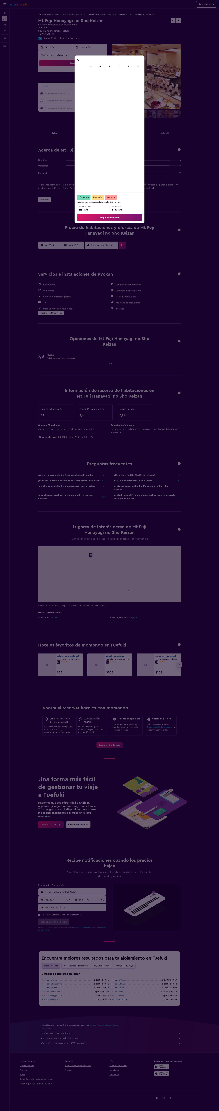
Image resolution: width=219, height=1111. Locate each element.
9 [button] (105, 80)
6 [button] (84, 80)
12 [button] (78, 87)
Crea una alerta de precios (163, 727)
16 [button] (105, 87)
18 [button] (71, 94)
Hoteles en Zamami (123, 1000)
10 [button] (64, 87)
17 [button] (65, 94)
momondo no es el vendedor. (116, 1033)
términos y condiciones (88, 927)
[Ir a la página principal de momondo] (19, 4)
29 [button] (98, 100)
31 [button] (65, 107)
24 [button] (64, 100)
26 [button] (78, 100)
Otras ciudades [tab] (56, 966)
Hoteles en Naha (122, 984)
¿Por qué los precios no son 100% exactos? (116, 1043)
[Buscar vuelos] (4, 13)
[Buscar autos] (4, 24)
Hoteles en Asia (65, 14)
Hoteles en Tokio (54, 980)
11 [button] (71, 87)
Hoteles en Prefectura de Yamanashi (104, 14)
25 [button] (71, 100)
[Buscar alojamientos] (4, 19)
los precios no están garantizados (110, 1025)
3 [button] (64, 80)
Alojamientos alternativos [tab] (81, 966)
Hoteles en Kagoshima (57, 984)
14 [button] (91, 87)
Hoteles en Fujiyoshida (57, 996)
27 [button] (85, 100)
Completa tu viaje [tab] (129, 966)
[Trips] (4, 38)
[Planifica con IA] (4, 30)
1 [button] (98, 73)
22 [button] (98, 94)
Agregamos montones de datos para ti (116, 1038)
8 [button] (98, 80)
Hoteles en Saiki (122, 988)
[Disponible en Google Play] (171, 1066)
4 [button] (71, 80)
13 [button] (85, 87)
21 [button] (91, 94)
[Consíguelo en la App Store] (171, 1073)
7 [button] (91, 80)
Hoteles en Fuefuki (129, 14)
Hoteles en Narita (122, 996)
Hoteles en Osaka (122, 980)
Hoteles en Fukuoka (56, 992)
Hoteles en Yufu (122, 992)
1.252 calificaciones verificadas (71, 38)
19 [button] (78, 94)
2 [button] (105, 73)
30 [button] (105, 100)
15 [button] (98, 87)
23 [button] (105, 94)
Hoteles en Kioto (54, 988)
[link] (114, 745)
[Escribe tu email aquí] (80, 907)
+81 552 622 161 (51, 34)
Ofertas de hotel (49, 14)
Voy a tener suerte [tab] (106, 966)
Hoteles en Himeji (55, 1000)
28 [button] (91, 100)
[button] (5, 4)
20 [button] (84, 94)
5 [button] (78, 80)
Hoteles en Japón (80, 14)
